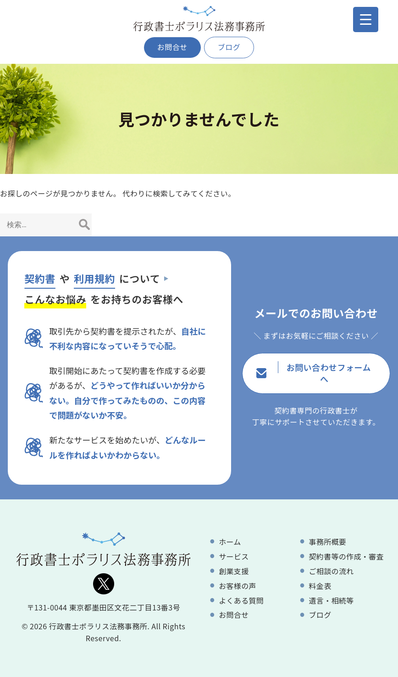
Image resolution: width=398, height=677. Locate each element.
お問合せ (172, 46)
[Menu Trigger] (365, 19)
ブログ (229, 46)
